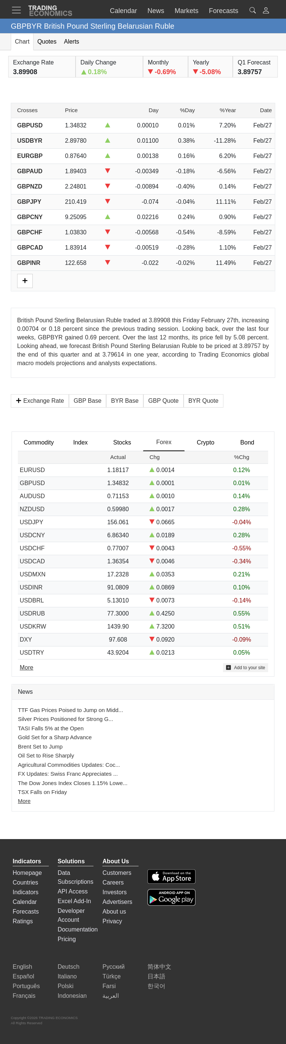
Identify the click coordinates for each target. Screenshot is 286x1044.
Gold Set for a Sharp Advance (55, 737)
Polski (66, 986)
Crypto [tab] (205, 442)
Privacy (112, 921)
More (24, 801)
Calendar (25, 902)
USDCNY (32, 535)
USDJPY (31, 522)
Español (23, 976)
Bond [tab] (247, 442)
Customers (116, 873)
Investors (114, 892)
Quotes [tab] (47, 41)
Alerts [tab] (71, 41)
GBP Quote (163, 401)
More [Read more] (26, 667)
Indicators (25, 892)
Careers (113, 882)
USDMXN (32, 574)
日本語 (156, 976)
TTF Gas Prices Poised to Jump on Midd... (70, 710)
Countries (25, 882)
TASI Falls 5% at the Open (50, 728)
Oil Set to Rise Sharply (46, 755)
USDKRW (33, 626)
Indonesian (72, 996)
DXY (26, 639)
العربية (110, 996)
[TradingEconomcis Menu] (18, 10)
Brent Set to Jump (40, 746)
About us (114, 911)
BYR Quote (203, 401)
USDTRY (32, 652)
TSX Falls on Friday (42, 792)
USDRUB (32, 613)
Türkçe (111, 976)
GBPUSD (32, 483)
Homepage (27, 873)
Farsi (109, 986)
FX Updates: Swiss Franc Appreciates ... (68, 774)
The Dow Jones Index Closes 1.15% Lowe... (72, 783)
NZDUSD (32, 509)
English (22, 967)
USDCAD (32, 561)
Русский (113, 967)
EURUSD (32, 470)
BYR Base (125, 401)
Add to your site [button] (245, 667)
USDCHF (32, 548)
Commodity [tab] (39, 442)
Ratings (23, 921)
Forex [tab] (164, 442)
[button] (266, 11)
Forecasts (26, 911)
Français (24, 996)
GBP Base (87, 401)
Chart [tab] (22, 41)
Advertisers (117, 902)
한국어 (156, 986)
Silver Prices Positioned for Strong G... (65, 719)
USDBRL (32, 600)
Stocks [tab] (122, 442)
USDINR (31, 587)
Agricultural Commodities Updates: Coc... (69, 765)
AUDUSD (32, 496)
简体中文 (159, 967)
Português (26, 986)
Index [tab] (80, 442)
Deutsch (69, 967)
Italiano (67, 976)
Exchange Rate (40, 401)
